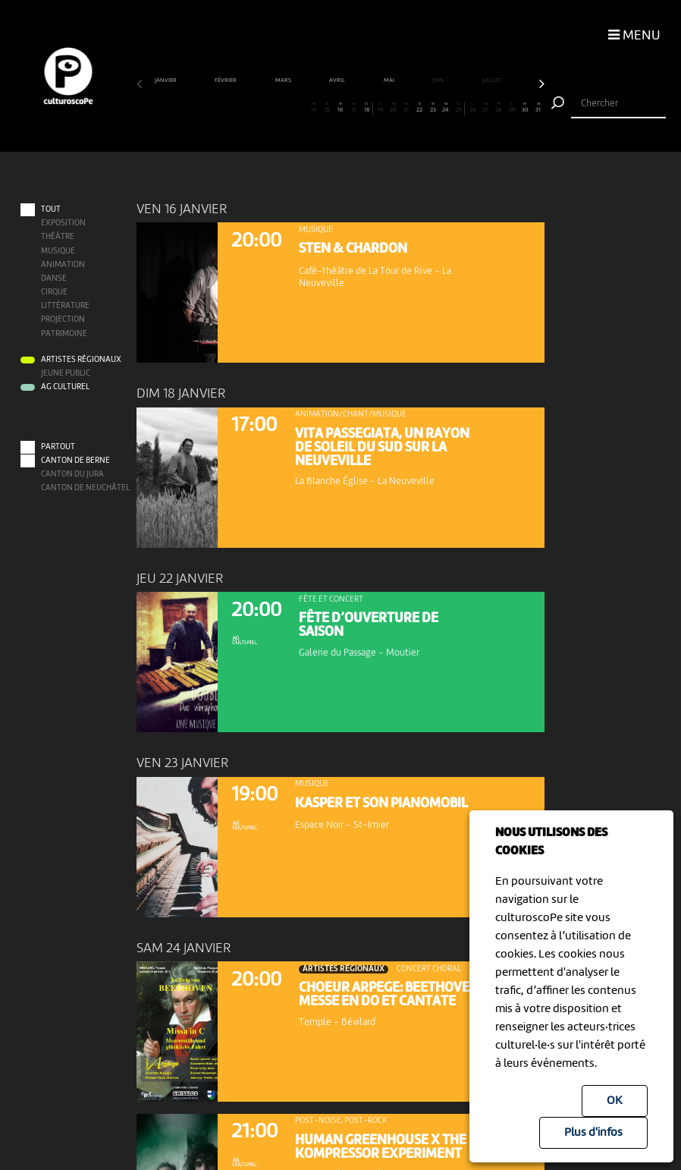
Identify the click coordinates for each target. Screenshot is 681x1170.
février (226, 80)
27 (485, 107)
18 (366, 107)
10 (262, 107)
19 (380, 107)
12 (287, 107)
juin (438, 80)
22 (419, 107)
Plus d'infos (593, 1133)
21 (406, 107)
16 (340, 107)
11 (274, 107)
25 (458, 107)
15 (327, 107)
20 (393, 107)
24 (446, 107)
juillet (492, 80)
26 (472, 107)
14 (314, 107)
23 (432, 107)
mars (284, 80)
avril (338, 80)
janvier (166, 80)
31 (538, 107)
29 (512, 107)
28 (498, 107)
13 (301, 107)
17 (353, 107)
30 (525, 107)
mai (390, 80)
